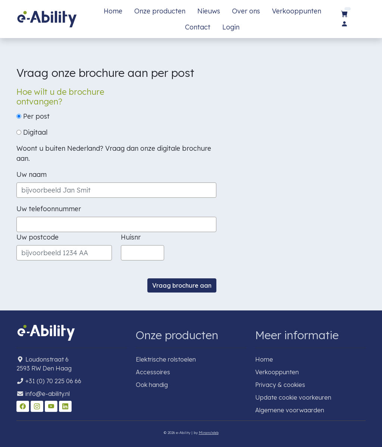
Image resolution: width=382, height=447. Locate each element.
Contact (197, 27)
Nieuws (208, 11)
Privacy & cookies (280, 384)
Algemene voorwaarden (289, 410)
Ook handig (152, 384)
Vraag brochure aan (182, 285)
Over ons (246, 11)
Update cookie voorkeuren (293, 397)
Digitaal (31, 132)
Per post (33, 116)
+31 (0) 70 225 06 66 (53, 381)
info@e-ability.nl (47, 393)
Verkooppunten (296, 11)
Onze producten (159, 11)
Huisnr (131, 237)
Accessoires (153, 372)
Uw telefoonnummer (48, 208)
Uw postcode (37, 237)
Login (230, 27)
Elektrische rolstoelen (166, 359)
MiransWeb (209, 432)
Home (113, 11)
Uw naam (31, 174)
